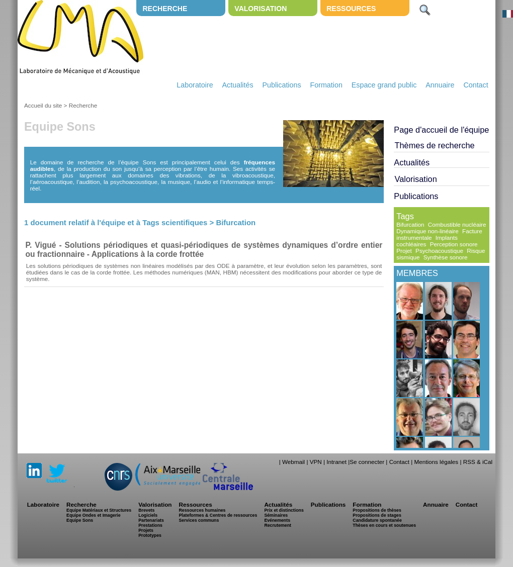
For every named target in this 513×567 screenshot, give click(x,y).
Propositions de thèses (377, 510)
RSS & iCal (477, 461)
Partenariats (151, 520)
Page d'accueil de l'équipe (441, 129)
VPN (316, 461)
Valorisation (260, 9)
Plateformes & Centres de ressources (218, 515)
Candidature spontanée (377, 520)
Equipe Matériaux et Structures (98, 510)
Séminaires (276, 515)
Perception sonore (454, 244)
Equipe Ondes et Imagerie (93, 515)
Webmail (293, 461)
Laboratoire (195, 85)
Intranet (336, 461)
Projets (145, 530)
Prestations (150, 525)
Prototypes (149, 535)
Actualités (237, 85)
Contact (475, 85)
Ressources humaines (202, 510)
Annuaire (439, 85)
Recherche (164, 9)
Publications (281, 85)
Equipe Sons (79, 520)
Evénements (277, 520)
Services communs (199, 520)
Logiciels (147, 515)
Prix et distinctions (283, 510)
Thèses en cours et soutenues (384, 525)
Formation (326, 85)
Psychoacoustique (439, 250)
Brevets (146, 510)
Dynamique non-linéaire (427, 231)
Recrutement (277, 525)
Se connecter (367, 461)
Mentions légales (436, 461)
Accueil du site (43, 105)
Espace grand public (384, 85)
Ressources (351, 9)
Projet (404, 250)
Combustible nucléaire (457, 224)
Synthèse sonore (445, 257)
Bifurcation (410, 224)
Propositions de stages (377, 515)
